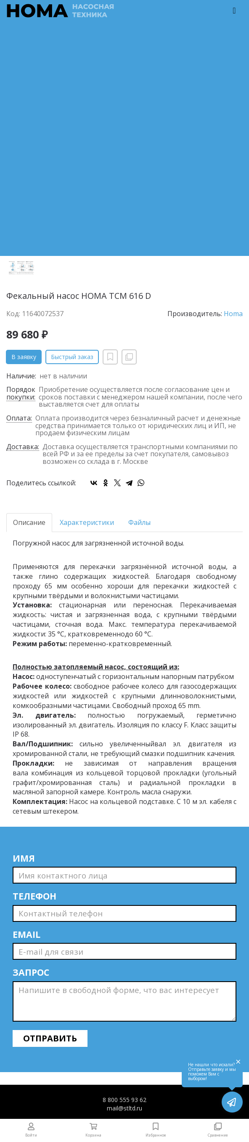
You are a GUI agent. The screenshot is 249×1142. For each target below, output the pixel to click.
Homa (233, 313)
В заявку (23, 357)
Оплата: (19, 419)
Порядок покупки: (20, 393)
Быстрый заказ (72, 357)
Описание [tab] (29, 522)
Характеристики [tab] (87, 522)
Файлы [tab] (139, 522)
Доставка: (22, 447)
